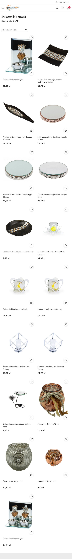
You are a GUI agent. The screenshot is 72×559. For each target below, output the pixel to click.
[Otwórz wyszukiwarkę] (57, 7)
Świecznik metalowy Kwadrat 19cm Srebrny (51, 367)
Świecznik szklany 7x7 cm (13, 481)
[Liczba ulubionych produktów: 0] (62, 7)
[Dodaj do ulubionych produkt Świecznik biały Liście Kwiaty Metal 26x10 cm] (66, 209)
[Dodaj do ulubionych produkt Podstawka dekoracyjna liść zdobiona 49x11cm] (32, 95)
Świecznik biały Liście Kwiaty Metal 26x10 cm (51, 253)
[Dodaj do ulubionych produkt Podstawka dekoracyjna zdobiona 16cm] (32, 209)
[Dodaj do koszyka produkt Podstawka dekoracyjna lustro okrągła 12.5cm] (65, 130)
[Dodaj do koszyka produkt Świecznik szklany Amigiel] (31, 73)
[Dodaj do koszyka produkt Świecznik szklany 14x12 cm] (65, 417)
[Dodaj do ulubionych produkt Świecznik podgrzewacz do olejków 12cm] (32, 382)
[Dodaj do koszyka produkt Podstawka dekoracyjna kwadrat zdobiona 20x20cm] (65, 73)
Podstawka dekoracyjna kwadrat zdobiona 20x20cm (50, 80)
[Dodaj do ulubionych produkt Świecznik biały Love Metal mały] (66, 267)
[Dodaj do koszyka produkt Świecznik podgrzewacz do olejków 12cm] (31, 417)
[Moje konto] (62, 2)
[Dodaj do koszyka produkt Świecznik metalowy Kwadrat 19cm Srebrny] (65, 360)
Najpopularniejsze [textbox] (9, 29)
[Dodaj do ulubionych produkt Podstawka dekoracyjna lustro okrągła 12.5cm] (66, 95)
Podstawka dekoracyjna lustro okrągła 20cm (52, 195)
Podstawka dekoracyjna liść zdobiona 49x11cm (17, 138)
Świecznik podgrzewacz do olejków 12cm (17, 425)
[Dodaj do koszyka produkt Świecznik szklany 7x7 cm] (31, 475)
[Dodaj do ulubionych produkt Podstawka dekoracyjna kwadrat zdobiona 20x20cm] (66, 37)
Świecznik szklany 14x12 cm (48, 424)
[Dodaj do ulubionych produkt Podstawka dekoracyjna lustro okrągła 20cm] (66, 152)
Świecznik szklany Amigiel (13, 79)
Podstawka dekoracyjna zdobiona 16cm (18, 251)
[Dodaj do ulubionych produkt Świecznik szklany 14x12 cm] (66, 382)
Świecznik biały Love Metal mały (50, 309)
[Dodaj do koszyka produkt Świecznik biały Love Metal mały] (65, 302)
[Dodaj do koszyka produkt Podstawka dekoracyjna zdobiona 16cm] (31, 245)
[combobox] (14, 30)
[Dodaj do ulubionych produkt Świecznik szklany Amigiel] (32, 37)
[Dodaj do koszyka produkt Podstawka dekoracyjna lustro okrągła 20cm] (65, 188)
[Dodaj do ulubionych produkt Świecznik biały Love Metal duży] (32, 267)
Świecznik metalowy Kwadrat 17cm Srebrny (16, 367)
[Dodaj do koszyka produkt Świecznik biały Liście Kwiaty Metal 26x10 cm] (65, 245)
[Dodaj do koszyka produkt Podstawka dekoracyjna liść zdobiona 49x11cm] (31, 130)
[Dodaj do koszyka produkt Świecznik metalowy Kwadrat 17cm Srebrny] (31, 360)
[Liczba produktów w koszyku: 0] (67, 7)
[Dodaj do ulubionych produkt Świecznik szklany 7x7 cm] (32, 439)
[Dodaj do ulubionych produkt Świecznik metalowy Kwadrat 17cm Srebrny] (32, 324)
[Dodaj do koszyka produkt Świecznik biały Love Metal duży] (31, 302)
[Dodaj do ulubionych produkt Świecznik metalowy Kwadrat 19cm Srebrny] (66, 324)
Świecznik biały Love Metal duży (15, 309)
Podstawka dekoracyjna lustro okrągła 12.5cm (52, 138)
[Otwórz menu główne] (3, 7)
